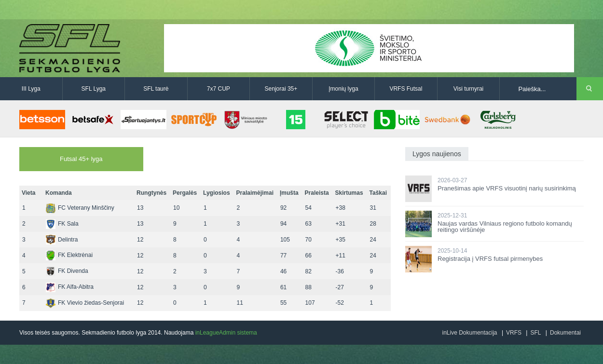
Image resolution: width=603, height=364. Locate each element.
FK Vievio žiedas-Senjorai (85, 302)
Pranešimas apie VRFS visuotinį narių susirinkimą (507, 188)
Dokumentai (565, 332)
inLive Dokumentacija (469, 332)
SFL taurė (155, 88)
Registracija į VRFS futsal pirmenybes (490, 258)
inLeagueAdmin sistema (226, 332)
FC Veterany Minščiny (80, 207)
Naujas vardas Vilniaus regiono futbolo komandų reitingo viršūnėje (505, 226)
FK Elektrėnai (69, 255)
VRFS (513, 332)
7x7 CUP (218, 88)
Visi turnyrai (468, 88)
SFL (535, 332)
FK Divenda (67, 271)
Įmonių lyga (343, 88)
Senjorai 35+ (281, 88)
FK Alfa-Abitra (70, 286)
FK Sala (62, 223)
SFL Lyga (94, 88)
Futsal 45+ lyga (81, 158)
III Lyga (31, 88)
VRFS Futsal (405, 88)
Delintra (62, 239)
